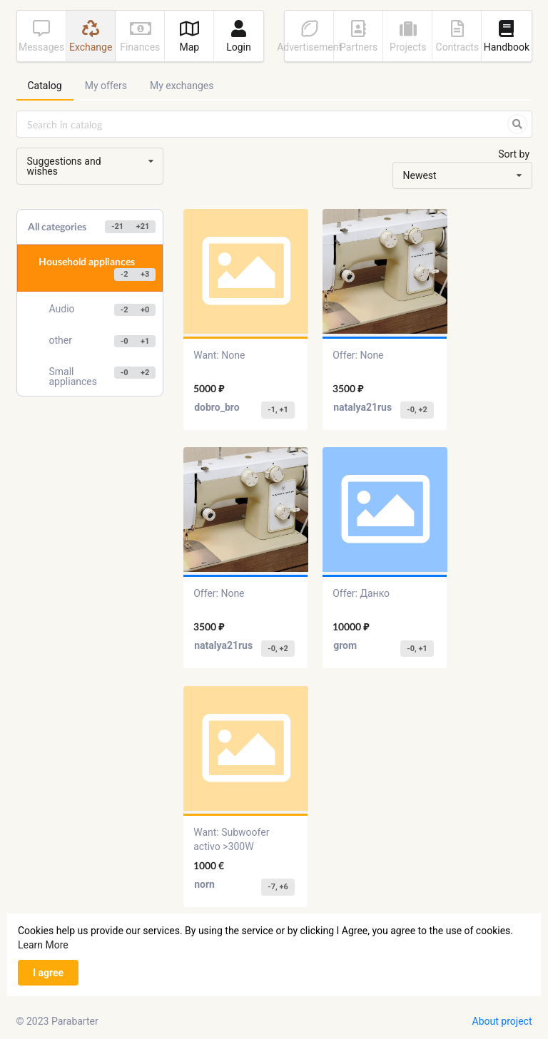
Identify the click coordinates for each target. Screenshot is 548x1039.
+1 (145, 341)
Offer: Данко (361, 593)
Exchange (90, 36)
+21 (143, 226)
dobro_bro (216, 407)
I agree (48, 972)
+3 (145, 274)
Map (189, 36)
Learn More (43, 945)
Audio (102, 310)
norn (204, 884)
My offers (106, 85)
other (102, 341)
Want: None (219, 355)
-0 (124, 341)
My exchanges (181, 85)
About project (502, 1021)
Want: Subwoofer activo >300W (231, 839)
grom (345, 645)
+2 (145, 372)
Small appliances (102, 376)
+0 (145, 309)
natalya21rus (362, 407)
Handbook (506, 36)
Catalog (45, 85)
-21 (117, 226)
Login (238, 36)
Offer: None (358, 355)
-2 (124, 274)
